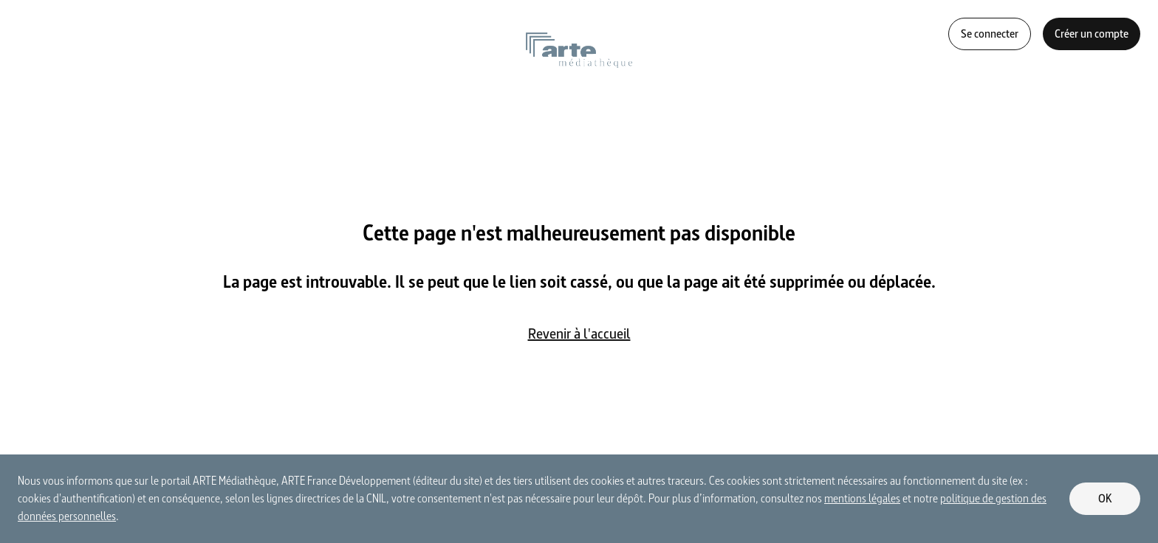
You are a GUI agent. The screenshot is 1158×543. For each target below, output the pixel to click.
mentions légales (862, 498)
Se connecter (989, 33)
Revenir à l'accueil (579, 333)
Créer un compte (1091, 33)
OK (1105, 498)
